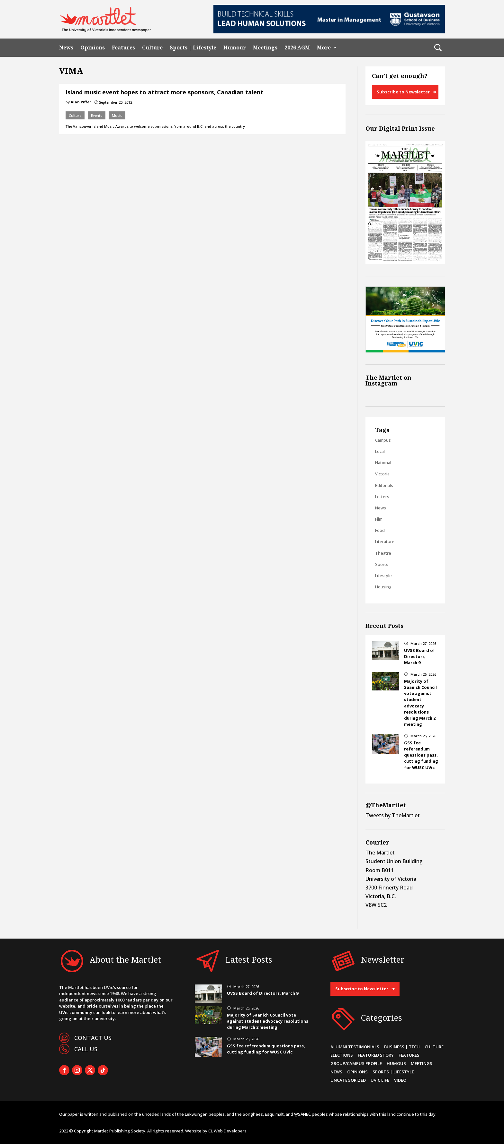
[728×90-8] (329, 31)
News (66, 47)
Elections (341, 1055)
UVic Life (380, 1080)
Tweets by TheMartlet (392, 815)
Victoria (382, 474)
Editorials (384, 485)
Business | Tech (402, 1047)
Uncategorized (348, 1080)
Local (380, 451)
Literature (384, 541)
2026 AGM (297, 47)
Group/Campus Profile (356, 1063)
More (324, 47)
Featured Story (376, 1055)
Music (117, 115)
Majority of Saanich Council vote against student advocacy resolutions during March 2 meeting (420, 702)
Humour (234, 47)
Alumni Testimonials (354, 1047)
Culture (152, 47)
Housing (383, 587)
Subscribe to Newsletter (403, 92)
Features (123, 47)
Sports (381, 564)
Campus (383, 440)
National (383, 462)
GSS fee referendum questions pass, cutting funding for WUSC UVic (421, 755)
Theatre (383, 553)
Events (96, 115)
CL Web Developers (227, 1131)
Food (380, 530)
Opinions (92, 47)
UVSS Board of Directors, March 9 (419, 656)
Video (400, 1080)
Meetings (265, 47)
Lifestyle (383, 575)
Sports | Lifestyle (193, 47)
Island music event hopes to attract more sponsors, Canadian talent (164, 92)
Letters (382, 496)
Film (378, 519)
